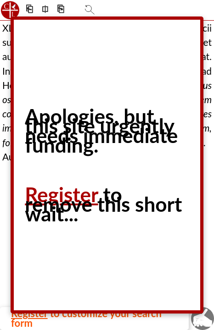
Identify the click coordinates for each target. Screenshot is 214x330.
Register (61, 194)
